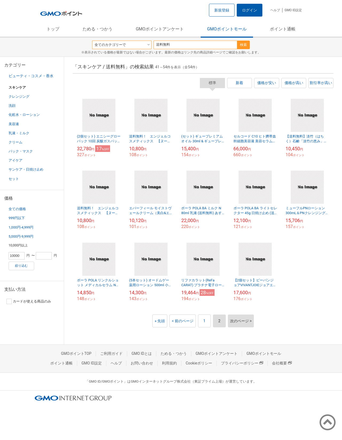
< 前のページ (182, 321)
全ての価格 (17, 209)
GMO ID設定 (293, 10)
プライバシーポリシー (242, 363)
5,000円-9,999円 (21, 236)
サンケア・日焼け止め (26, 169)
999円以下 (17, 218)
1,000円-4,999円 (21, 227)
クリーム (15, 142)
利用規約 (169, 363)
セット (14, 179)
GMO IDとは (141, 353)
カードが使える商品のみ (28, 301)
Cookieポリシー (199, 363)
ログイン (249, 10)
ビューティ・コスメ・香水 (31, 76)
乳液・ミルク (19, 133)
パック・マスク (21, 151)
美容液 (14, 124)
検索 (243, 45)
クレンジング (19, 97)
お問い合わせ (142, 363)
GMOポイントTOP (76, 353)
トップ (52, 29)
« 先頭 (160, 321)
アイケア (15, 160)
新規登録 (221, 10)
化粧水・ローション (24, 115)
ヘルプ (275, 10)
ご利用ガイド (111, 353)
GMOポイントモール (227, 29)
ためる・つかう (97, 29)
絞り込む (21, 266)
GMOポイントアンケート (160, 29)
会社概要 (282, 363)
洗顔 (12, 106)
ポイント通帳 (283, 29)
